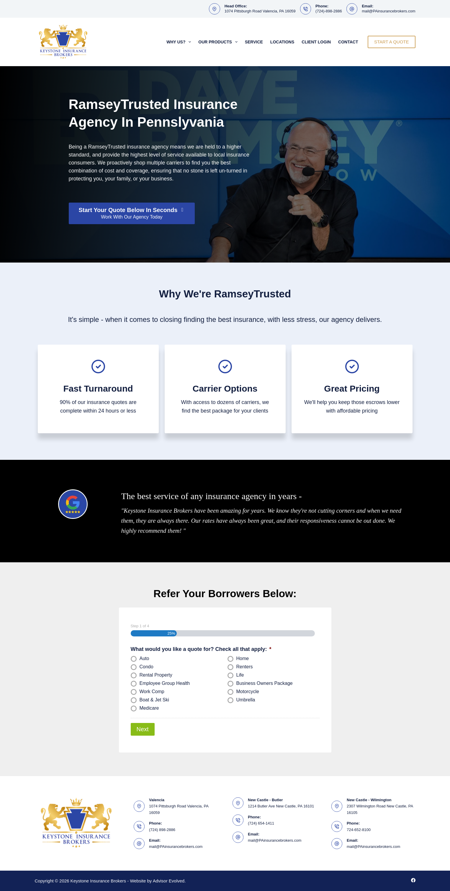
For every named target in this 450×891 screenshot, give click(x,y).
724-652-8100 (359, 829)
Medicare (149, 708)
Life (240, 674)
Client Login (316, 42)
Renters (244, 666)
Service (254, 42)
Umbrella (245, 699)
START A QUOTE (391, 41)
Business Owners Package (264, 683)
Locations (282, 42)
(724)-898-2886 (328, 11)
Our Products (219, 41)
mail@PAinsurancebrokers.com (388, 11)
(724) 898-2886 (162, 829)
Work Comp (152, 691)
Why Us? (179, 41)
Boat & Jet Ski (154, 699)
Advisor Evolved (169, 880)
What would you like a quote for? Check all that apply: (201, 649)
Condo (146, 666)
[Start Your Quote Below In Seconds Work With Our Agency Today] (132, 213)
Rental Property (156, 674)
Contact (348, 42)
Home (242, 658)
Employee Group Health (165, 683)
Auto (144, 658)
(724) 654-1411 (261, 823)
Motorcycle (247, 691)
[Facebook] (413, 880)
